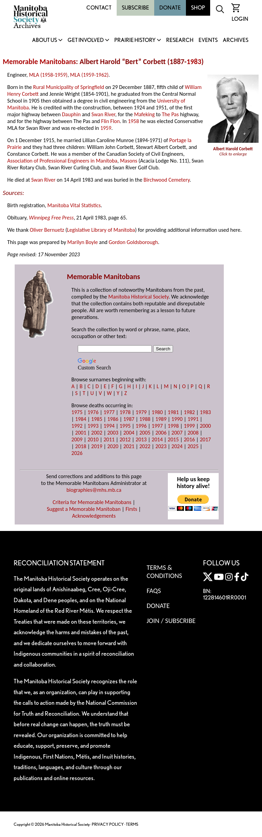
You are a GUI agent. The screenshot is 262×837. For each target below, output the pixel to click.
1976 (92, 412)
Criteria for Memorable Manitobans (92, 502)
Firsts (131, 509)
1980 (157, 412)
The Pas (170, 114)
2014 (157, 439)
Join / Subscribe (171, 621)
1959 (105, 128)
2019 (96, 446)
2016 (189, 439)
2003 (112, 432)
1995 (124, 426)
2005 (145, 432)
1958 (133, 121)
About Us (44, 40)
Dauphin (71, 114)
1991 (193, 419)
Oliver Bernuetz (47, 230)
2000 (205, 426)
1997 (157, 426)
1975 (76, 412)
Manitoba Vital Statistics (74, 205)
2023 (161, 446)
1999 (189, 426)
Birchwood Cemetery (167, 180)
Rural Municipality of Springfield (68, 87)
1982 (189, 412)
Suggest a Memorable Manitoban (83, 509)
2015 (173, 439)
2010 (92, 439)
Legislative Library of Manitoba (101, 230)
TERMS (132, 824)
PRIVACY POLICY (108, 824)
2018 (80, 446)
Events (208, 40)
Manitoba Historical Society (138, 296)
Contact (99, 7)
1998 (173, 426)
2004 (128, 432)
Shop (198, 7)
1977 (108, 412)
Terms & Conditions (164, 571)
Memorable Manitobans (39, 61)
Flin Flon (110, 121)
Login (240, 19)
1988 (145, 419)
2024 (177, 446)
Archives (235, 40)
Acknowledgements (94, 516)
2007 (177, 432)
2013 (141, 439)
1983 (194, 61)
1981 (173, 412)
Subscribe (135, 7)
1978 (124, 412)
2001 (80, 432)
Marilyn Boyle (82, 242)
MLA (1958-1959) (48, 75)
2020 (112, 446)
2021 (128, 446)
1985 (96, 419)
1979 (141, 412)
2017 (205, 439)
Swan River (103, 114)
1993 (92, 426)
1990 (177, 419)
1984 (80, 419)
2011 (108, 439)
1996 (141, 426)
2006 (161, 432)
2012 (124, 439)
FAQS (154, 591)
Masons (128, 160)
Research (179, 40)
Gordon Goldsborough (133, 242)
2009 (76, 439)
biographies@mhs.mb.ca (94, 490)
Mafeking (144, 114)
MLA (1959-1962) (89, 75)
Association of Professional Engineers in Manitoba (62, 160)
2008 (193, 432)
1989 (161, 419)
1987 (128, 419)
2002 (96, 432)
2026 (76, 453)
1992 (76, 426)
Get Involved (86, 40)
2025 (193, 446)
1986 (112, 419)
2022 (145, 446)
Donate (170, 7)
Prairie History (135, 40)
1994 (108, 426)
